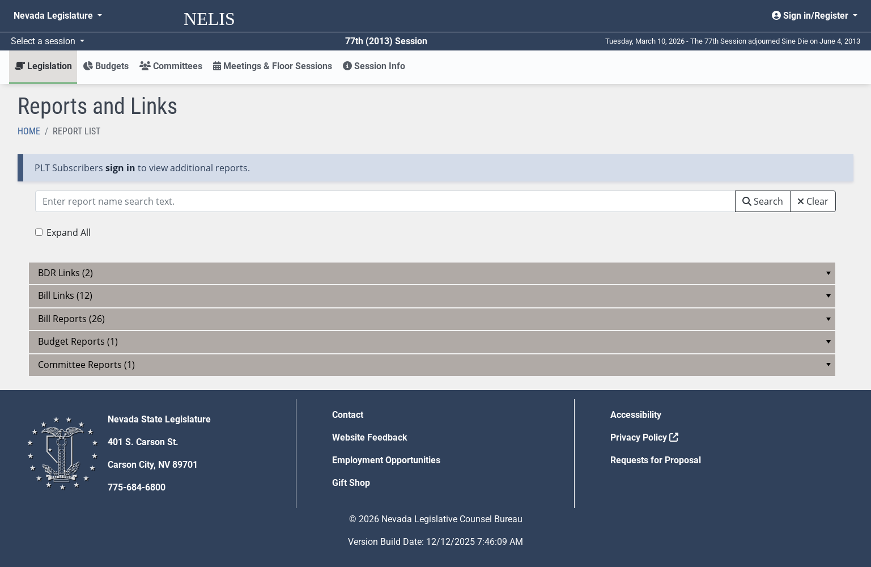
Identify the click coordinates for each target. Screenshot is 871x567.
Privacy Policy (644, 437)
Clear (812, 201)
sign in (120, 168)
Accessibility (635, 414)
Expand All (68, 232)
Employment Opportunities (386, 460)
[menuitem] (432, 273)
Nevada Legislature (54, 15)
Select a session (44, 41)
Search (762, 201)
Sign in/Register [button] (811, 15)
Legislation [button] (43, 66)
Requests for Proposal (655, 460)
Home (29, 131)
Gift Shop (351, 482)
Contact (347, 414)
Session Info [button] (374, 66)
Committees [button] (170, 66)
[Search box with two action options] (385, 201)
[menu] (432, 273)
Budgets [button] (106, 66)
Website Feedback (369, 437)
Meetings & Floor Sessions (272, 66)
